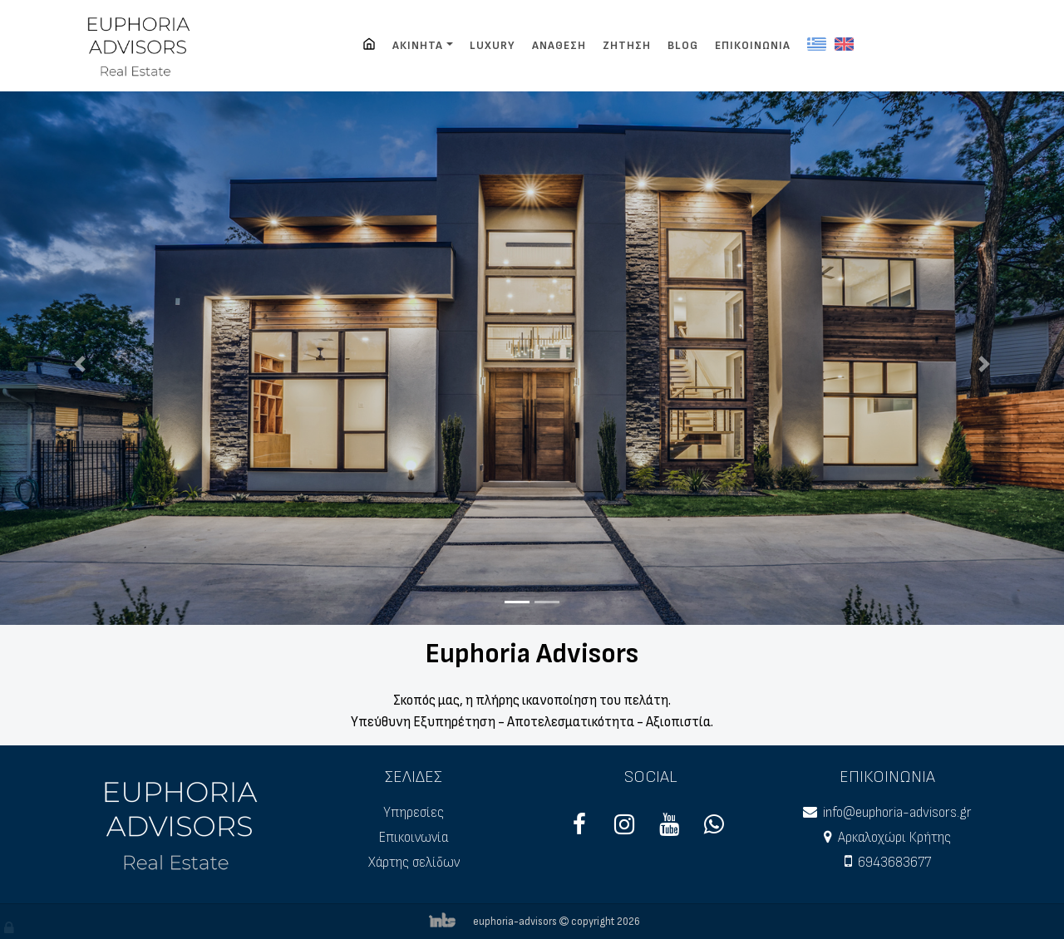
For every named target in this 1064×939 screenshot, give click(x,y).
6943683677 (894, 862)
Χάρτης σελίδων (414, 862)
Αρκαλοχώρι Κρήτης (894, 837)
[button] (80, 364)
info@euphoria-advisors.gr (897, 812)
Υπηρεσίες (413, 812)
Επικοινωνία (413, 837)
